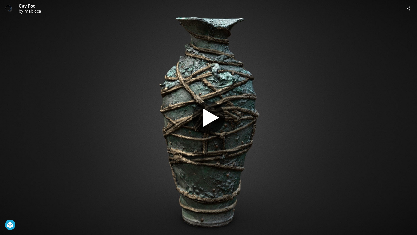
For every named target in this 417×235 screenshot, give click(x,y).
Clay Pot (27, 6)
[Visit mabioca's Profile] (8, 8)
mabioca (32, 11)
